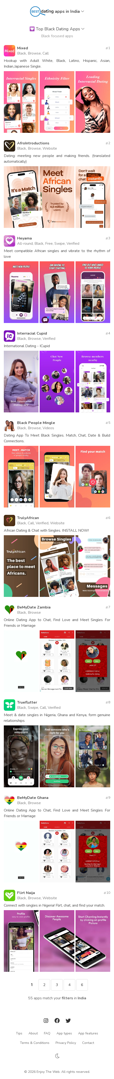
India (82, 998)
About (33, 1033)
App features (88, 1033)
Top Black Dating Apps (57, 29)
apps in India (69, 11)
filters (67, 998)
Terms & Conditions (34, 1043)
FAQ (47, 1033)
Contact (88, 1043)
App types (64, 1033)
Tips (19, 1033)
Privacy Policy (66, 1043)
